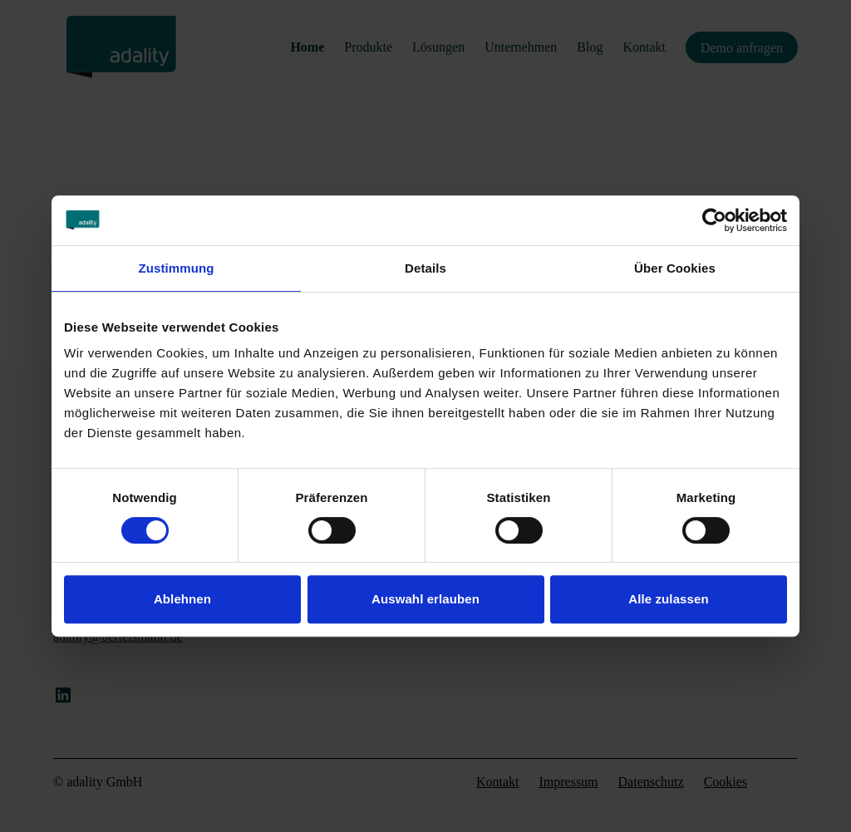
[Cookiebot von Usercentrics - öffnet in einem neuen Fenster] (714, 220)
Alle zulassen (668, 599)
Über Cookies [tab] (675, 268)
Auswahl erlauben (425, 599)
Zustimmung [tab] (176, 268)
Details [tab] (425, 268)
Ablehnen (182, 599)
